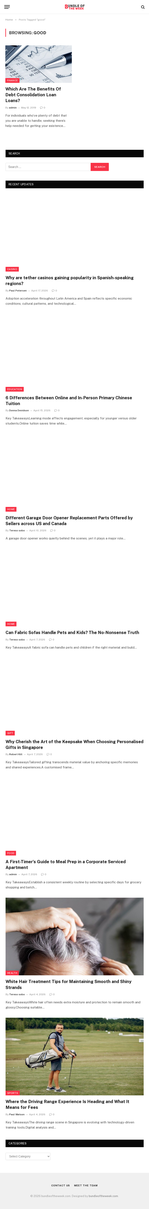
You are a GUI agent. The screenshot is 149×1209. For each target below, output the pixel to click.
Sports (12, 1093)
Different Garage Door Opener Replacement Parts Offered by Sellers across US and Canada (69, 520)
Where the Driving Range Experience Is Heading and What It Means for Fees (67, 1104)
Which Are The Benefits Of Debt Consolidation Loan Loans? (33, 94)
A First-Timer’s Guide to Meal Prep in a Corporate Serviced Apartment (66, 864)
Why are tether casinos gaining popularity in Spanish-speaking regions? (70, 280)
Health (12, 973)
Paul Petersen (18, 290)
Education (14, 389)
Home (11, 509)
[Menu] (7, 7)
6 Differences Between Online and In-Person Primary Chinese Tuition (69, 400)
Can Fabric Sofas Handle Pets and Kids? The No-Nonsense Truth (72, 632)
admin (13, 107)
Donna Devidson (19, 410)
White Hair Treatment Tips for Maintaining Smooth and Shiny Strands (68, 984)
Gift (10, 733)
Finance (12, 80)
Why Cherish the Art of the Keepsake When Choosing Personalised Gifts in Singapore (74, 744)
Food (10, 853)
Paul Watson (17, 1114)
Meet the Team (86, 1185)
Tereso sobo (17, 530)
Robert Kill (15, 754)
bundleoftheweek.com (103, 1196)
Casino (12, 269)
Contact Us (60, 1185)
